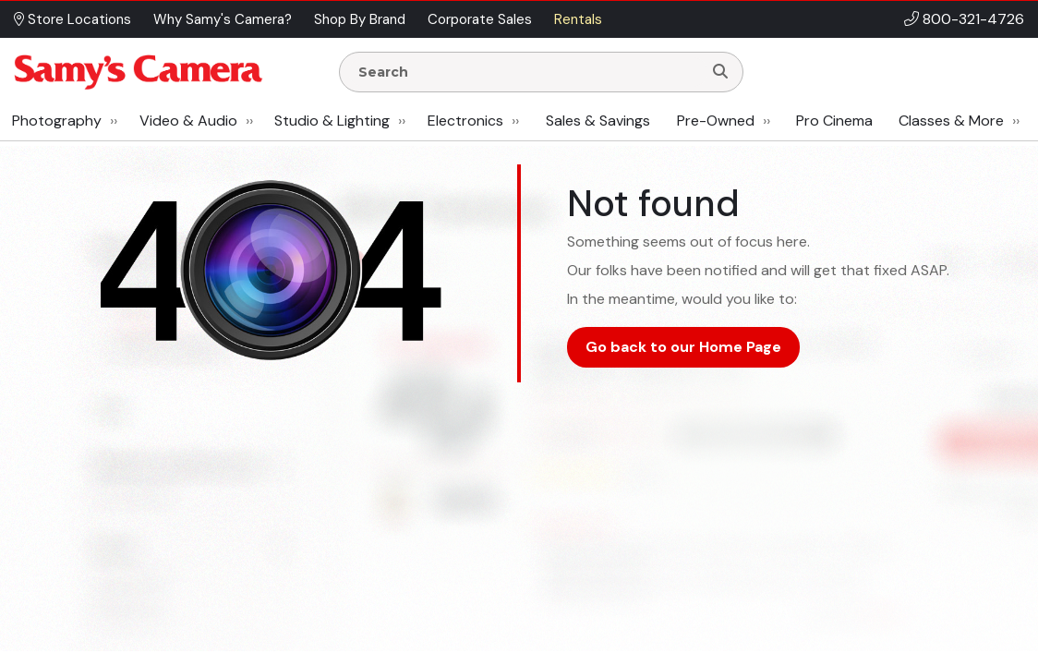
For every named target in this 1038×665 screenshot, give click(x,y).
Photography (57, 120)
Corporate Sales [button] (480, 19)
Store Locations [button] (72, 19)
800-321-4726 (973, 19)
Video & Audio (188, 120)
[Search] (720, 72)
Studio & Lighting (332, 120)
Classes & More (951, 120)
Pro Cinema (834, 120)
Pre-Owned (715, 120)
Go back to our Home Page (683, 347)
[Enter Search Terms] (528, 72)
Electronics (465, 120)
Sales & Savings (598, 120)
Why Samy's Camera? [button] (222, 19)
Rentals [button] (578, 19)
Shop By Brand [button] (359, 19)
